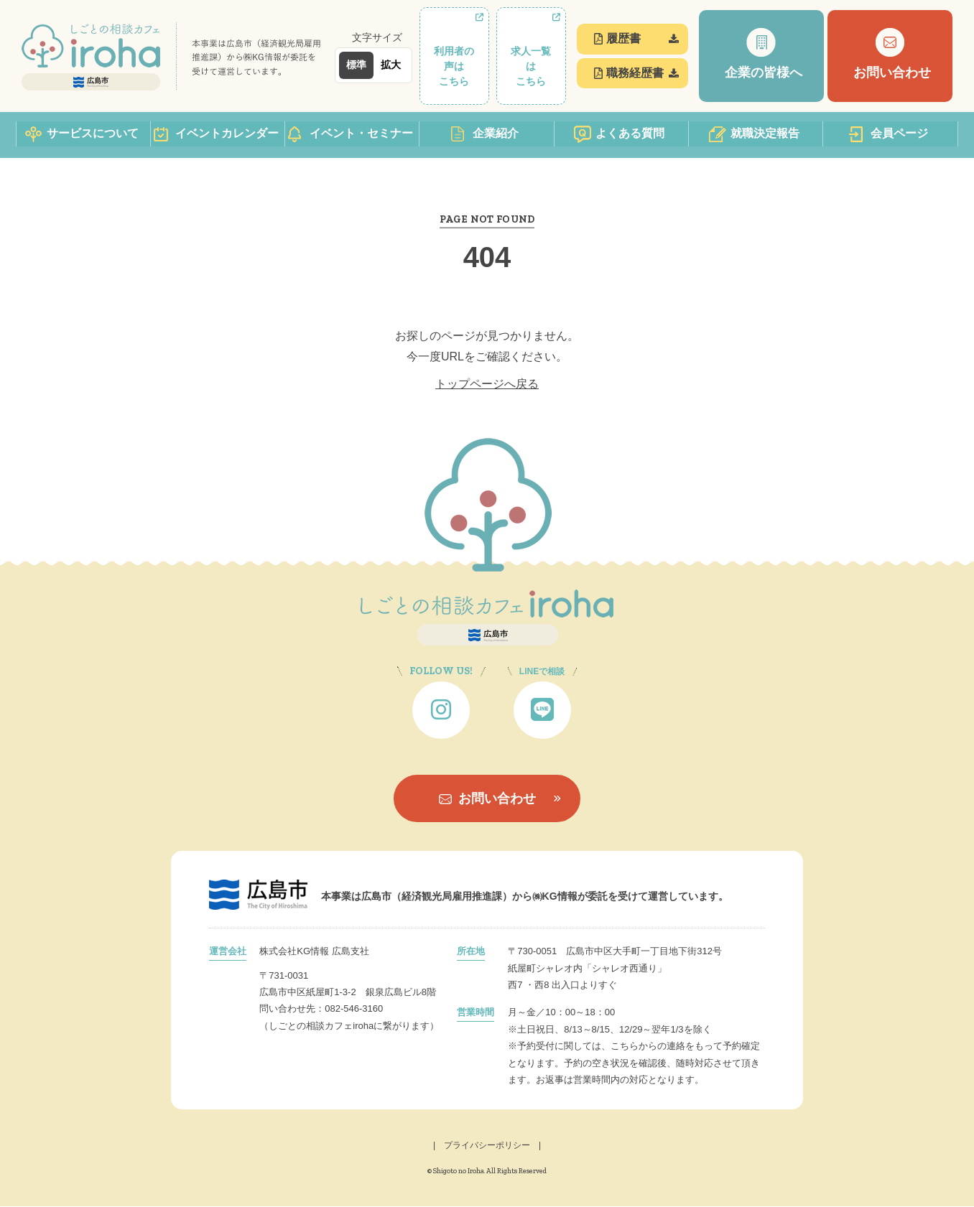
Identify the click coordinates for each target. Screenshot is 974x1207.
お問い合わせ (487, 799)
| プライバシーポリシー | (487, 1147)
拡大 (391, 64)
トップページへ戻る (487, 384)
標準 (356, 64)
